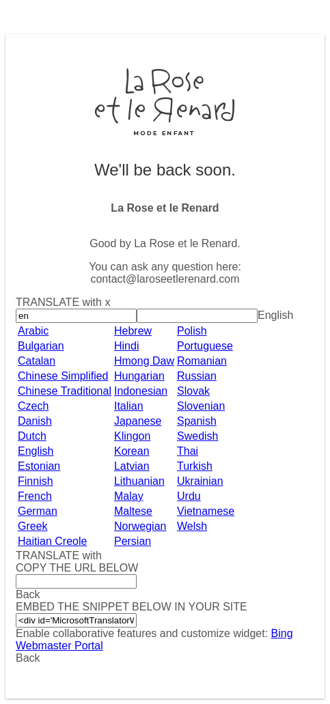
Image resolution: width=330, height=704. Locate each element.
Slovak (193, 391)
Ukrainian (200, 481)
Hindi (126, 346)
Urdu (189, 496)
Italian (128, 406)
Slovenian (201, 406)
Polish (192, 331)
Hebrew (133, 331)
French (35, 496)
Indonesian (140, 391)
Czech (33, 406)
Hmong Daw (144, 361)
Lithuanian (139, 481)
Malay (128, 496)
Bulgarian (41, 346)
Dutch (32, 436)
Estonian (39, 466)
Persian (132, 541)
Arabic (33, 331)
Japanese (137, 421)
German (37, 511)
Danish (35, 421)
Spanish (197, 421)
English (35, 451)
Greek (33, 526)
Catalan (36, 361)
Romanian (202, 361)
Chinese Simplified (63, 376)
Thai (187, 451)
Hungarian (139, 376)
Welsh (192, 526)
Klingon (132, 436)
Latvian (132, 466)
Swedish (197, 436)
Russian (197, 376)
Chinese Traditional (64, 391)
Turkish (194, 466)
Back (28, 658)
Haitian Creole (52, 541)
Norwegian (140, 526)
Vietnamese (205, 511)
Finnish (35, 481)
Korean (132, 451)
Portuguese (205, 346)
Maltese (133, 511)
